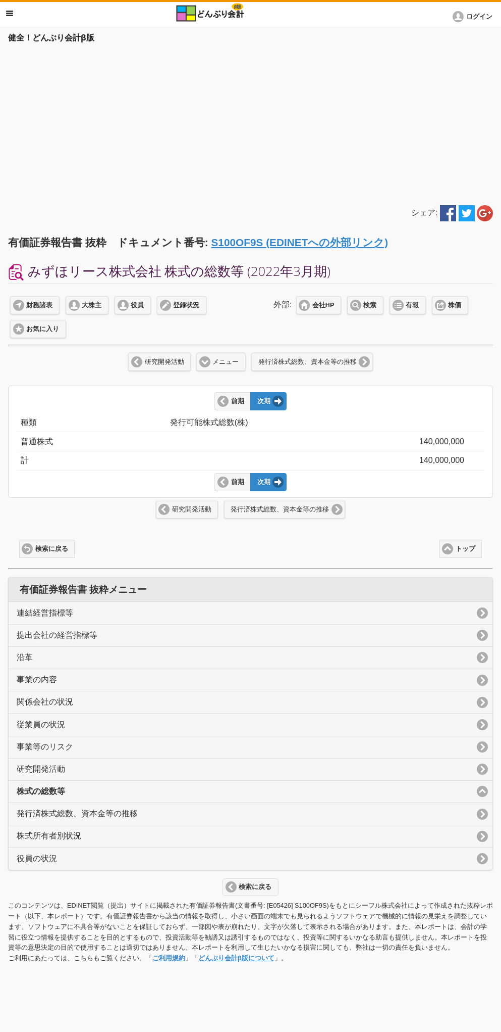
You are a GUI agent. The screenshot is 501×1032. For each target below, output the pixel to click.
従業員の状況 (41, 724)
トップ (465, 548)
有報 (412, 305)
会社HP (323, 305)
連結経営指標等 (45, 612)
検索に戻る (51, 548)
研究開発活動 (164, 361)
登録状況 (186, 305)
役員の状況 (37, 858)
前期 (237, 401)
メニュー (225, 361)
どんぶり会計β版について (236, 958)
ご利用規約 (168, 958)
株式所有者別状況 (49, 835)
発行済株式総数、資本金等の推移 (307, 361)
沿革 (25, 657)
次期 (263, 401)
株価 (454, 305)
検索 (369, 305)
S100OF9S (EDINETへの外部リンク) (299, 242)
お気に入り (42, 329)
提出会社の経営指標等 (57, 635)
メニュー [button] (10, 13)
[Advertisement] (250, 122)
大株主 (91, 305)
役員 (137, 305)
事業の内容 (37, 679)
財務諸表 (39, 305)
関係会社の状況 (45, 701)
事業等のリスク (45, 746)
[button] (474, 16)
